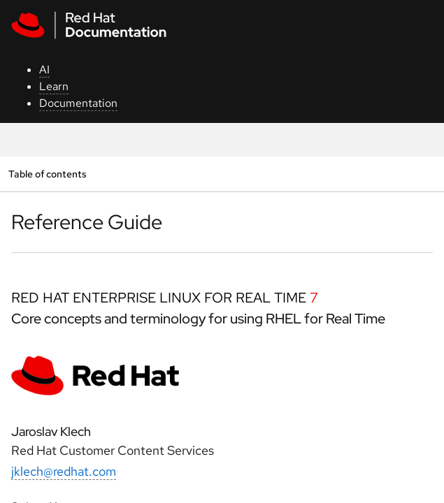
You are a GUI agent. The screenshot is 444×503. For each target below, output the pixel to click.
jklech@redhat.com (63, 471)
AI (44, 69)
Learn (54, 86)
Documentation (78, 103)
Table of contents (47, 173)
